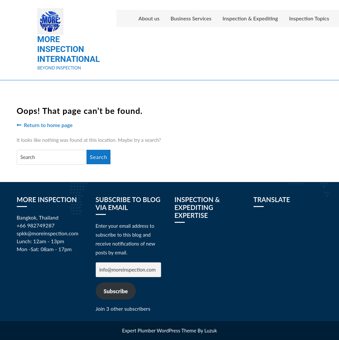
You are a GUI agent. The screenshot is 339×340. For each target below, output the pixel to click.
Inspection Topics (309, 18)
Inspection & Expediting (250, 18)
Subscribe (116, 291)
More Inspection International (68, 49)
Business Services (191, 18)
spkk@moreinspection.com (48, 233)
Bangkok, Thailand (38, 217)
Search (98, 157)
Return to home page (45, 125)
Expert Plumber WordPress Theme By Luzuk (169, 330)
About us (148, 18)
